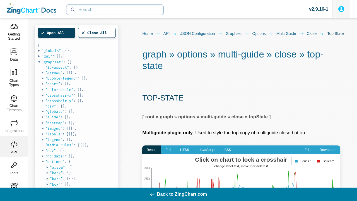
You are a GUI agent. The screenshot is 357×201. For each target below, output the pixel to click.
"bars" (56, 179)
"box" (55, 184)
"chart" (53, 84)
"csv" (50, 106)
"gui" (47, 56)
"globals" (51, 51)
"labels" (53, 134)
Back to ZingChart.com (178, 194)
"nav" (50, 151)
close (315, 34)
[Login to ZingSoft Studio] (341, 9)
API (170, 34)
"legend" (53, 140)
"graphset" (52, 62)
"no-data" (55, 156)
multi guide (289, 34)
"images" (53, 128)
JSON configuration (201, 34)
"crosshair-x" (59, 95)
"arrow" (57, 167)
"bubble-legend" (61, 78)
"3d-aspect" (57, 67)
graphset (237, 34)
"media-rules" (59, 145)
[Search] (115, 9)
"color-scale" (59, 90)
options (262, 34)
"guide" (53, 117)
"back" (56, 173)
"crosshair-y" (59, 101)
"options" (55, 162)
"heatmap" (55, 123)
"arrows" (53, 73)
